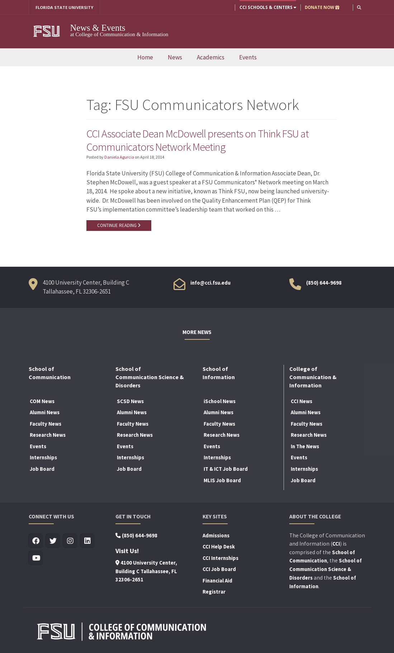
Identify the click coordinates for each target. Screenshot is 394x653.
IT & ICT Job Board (226, 469)
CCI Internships (220, 559)
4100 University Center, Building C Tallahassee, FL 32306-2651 (146, 572)
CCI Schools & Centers (267, 7)
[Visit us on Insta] (70, 541)
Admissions (216, 536)
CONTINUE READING (119, 226)
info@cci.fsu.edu (210, 283)
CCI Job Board (219, 570)
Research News (48, 435)
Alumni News (45, 413)
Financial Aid (217, 581)
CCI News (301, 401)
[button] (359, 7)
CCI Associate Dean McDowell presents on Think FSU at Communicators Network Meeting (198, 140)
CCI (336, 544)
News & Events (97, 28)
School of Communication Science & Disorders (325, 570)
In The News (305, 447)
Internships (43, 458)
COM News (42, 401)
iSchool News (220, 401)
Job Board (42, 469)
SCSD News (130, 401)
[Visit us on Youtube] (36, 558)
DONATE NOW (321, 7)
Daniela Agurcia (119, 157)
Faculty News (45, 424)
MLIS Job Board (222, 481)
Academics (210, 57)
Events (248, 57)
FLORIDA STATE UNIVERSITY (64, 7)
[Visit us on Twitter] (53, 541)
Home (145, 57)
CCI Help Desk (219, 547)
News (175, 57)
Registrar (214, 592)
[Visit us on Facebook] (36, 541)
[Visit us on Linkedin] (87, 541)
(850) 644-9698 (324, 283)
